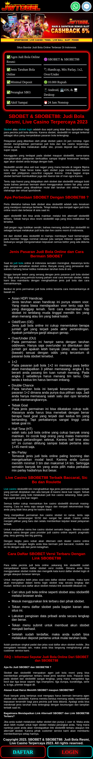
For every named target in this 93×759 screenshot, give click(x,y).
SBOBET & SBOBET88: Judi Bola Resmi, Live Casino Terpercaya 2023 (50, 741)
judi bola (18, 263)
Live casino (10, 488)
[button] (86, 6)
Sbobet (8, 129)
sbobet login (25, 129)
